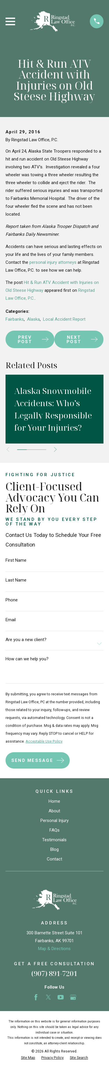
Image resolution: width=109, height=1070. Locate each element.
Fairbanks (15, 319)
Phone (12, 600)
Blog (54, 849)
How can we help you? (27, 659)
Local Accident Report (64, 319)
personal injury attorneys (52, 262)
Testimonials (54, 839)
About (54, 811)
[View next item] (55, 449)
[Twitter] (48, 997)
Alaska (33, 319)
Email (11, 620)
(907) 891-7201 (54, 973)
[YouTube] (61, 997)
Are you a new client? (26, 640)
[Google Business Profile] (73, 997)
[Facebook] (36, 997)
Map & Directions (54, 948)
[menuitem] (28, 1058)
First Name (16, 560)
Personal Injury (54, 820)
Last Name (16, 580)
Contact (54, 859)
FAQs (54, 830)
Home (54, 801)
